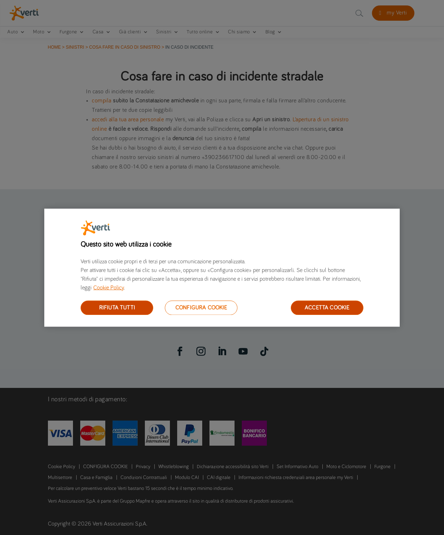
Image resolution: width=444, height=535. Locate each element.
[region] (221, 267)
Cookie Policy (108, 287)
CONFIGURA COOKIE (201, 307)
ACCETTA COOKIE (327, 307)
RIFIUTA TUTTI (117, 307)
